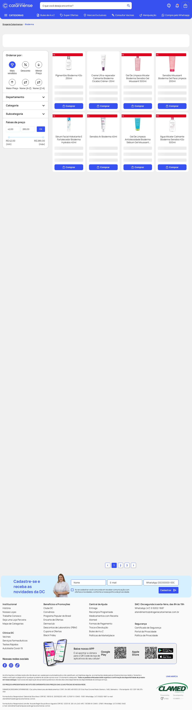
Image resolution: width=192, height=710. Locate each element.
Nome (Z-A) (39, 93)
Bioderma (29, 29)
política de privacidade (119, 583)
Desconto (25, 75)
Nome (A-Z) (25, 93)
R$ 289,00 (39, 145)
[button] (177, 10)
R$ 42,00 (10, 145)
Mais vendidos (12, 77)
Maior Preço (12, 93)
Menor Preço (38, 77)
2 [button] (120, 553)
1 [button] (114, 553)
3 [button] (127, 553)
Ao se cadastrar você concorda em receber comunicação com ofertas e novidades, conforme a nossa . (102, 582)
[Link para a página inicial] (13, 29)
